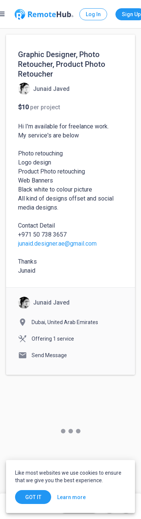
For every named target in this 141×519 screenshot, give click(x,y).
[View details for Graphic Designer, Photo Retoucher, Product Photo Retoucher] (44, 89)
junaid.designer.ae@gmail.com (57, 243)
